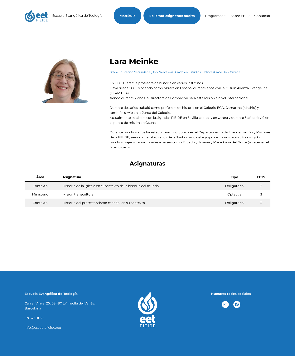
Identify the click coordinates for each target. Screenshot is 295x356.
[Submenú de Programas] (225, 16)
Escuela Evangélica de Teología (77, 15)
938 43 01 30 (34, 318)
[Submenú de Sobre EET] (249, 16)
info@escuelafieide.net (43, 327)
